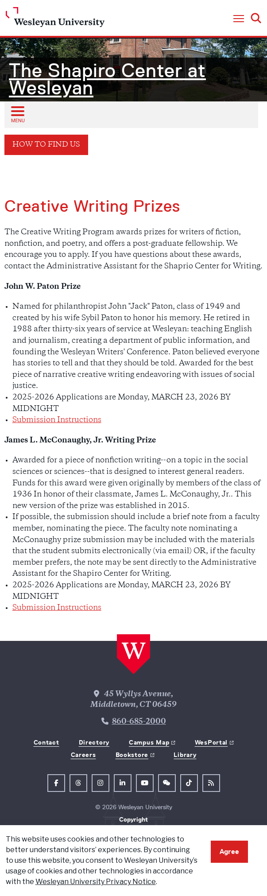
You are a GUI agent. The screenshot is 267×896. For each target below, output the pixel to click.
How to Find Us (46, 145)
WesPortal (211, 742)
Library (185, 755)
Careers (83, 755)
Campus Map (149, 742)
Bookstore (132, 755)
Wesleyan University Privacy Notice (95, 881)
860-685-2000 (139, 721)
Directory (94, 742)
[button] (238, 19)
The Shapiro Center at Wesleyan (107, 79)
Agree (229, 851)
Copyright (133, 819)
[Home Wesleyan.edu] (55, 19)
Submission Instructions (56, 420)
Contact (46, 742)
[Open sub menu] (17, 114)
